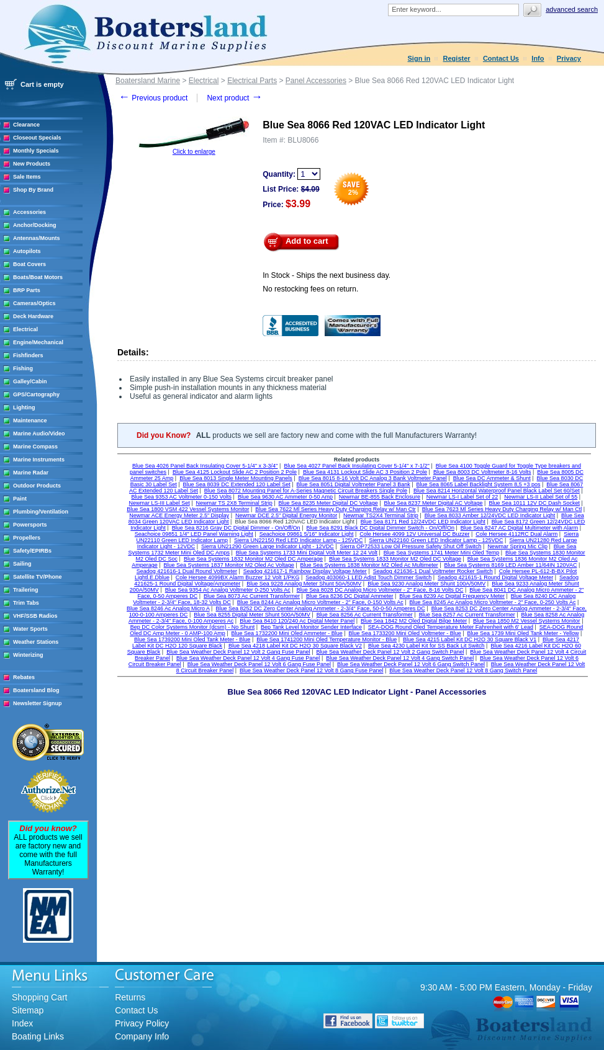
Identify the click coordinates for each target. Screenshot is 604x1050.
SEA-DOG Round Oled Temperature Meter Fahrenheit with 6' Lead (450, 627)
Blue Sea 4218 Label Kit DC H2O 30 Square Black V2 (295, 646)
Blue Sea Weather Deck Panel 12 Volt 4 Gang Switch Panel (400, 658)
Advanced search (572, 9)
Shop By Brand (33, 190)
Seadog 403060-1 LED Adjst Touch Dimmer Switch (368, 577)
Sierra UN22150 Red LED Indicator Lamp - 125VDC (298, 540)
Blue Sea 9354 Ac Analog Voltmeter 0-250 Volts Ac (228, 590)
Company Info (142, 1036)
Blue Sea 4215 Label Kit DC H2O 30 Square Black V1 (469, 639)
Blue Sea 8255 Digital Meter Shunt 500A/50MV (252, 615)
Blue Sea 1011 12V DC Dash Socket (534, 503)
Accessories (29, 212)
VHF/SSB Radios (35, 616)
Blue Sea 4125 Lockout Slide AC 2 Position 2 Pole (235, 472)
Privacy (569, 58)
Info (537, 58)
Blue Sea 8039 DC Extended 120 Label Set (237, 484)
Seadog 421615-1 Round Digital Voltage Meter (495, 577)
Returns (130, 997)
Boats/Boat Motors (38, 277)
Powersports (30, 525)
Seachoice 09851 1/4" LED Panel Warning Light (194, 534)
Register (457, 58)
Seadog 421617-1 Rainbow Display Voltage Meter (305, 571)
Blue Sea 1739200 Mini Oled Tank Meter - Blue (192, 639)
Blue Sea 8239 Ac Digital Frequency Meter (452, 596)
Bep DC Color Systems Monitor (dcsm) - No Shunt (192, 627)
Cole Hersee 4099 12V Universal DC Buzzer (414, 534)
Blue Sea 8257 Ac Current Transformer (467, 615)
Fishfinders (28, 355)
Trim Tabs (26, 603)
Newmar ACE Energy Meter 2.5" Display (179, 515)
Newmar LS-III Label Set (159, 503)
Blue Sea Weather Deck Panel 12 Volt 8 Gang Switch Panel (463, 670)
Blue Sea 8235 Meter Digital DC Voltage (328, 503)
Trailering (25, 590)
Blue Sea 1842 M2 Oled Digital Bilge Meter (414, 621)
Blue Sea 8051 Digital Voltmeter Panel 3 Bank (353, 484)
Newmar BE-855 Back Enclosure (379, 497)
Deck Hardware (33, 316)
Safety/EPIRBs (32, 551)
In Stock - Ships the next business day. (326, 275)
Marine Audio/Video (39, 433)
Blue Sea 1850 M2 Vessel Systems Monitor (526, 621)
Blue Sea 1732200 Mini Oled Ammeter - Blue (287, 633)
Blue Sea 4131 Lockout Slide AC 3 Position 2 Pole (365, 472)
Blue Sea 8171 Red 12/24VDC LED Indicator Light (423, 521)
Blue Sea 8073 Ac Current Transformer (252, 596)
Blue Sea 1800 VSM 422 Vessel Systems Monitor (188, 509)
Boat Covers (29, 264)
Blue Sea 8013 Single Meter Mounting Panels (235, 478)
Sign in (419, 58)
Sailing (22, 564)
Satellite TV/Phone (37, 577)
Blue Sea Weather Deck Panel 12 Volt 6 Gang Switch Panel (411, 664)
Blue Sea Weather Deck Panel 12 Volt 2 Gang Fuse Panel (238, 652)
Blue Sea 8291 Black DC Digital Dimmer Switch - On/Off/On (380, 528)
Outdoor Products (37, 486)
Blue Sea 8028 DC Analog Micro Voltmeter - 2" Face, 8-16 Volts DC (380, 590)
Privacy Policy (142, 1023)
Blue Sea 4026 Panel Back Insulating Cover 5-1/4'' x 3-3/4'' (205, 466)
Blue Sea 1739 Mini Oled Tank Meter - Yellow (523, 633)
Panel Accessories (316, 80)
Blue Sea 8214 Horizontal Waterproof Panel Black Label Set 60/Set (496, 490)
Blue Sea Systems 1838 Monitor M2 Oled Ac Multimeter (369, 565)
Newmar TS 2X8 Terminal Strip (234, 503)
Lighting (24, 407)
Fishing (23, 368)
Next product (234, 98)
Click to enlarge (194, 151)
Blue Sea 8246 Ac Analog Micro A (168, 608)
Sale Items (27, 177)
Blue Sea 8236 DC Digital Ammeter (350, 596)
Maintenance (30, 420)
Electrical (25, 329)
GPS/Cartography (36, 394)
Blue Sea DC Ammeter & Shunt (492, 478)
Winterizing (28, 655)
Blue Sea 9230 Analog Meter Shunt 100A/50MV (426, 584)
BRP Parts (26, 290)
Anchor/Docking (34, 225)
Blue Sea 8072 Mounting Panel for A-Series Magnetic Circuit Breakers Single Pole (305, 490)
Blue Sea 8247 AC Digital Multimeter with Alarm (520, 528)
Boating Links (38, 1036)
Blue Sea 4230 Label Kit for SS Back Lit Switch (426, 646)
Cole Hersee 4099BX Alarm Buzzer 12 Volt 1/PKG (238, 577)
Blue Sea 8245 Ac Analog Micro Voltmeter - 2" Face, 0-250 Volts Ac (493, 602)
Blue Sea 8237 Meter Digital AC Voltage (433, 503)
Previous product (153, 98)
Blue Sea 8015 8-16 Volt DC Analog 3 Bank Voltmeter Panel (373, 478)
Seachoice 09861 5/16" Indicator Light (306, 534)
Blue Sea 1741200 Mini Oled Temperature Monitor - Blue (326, 639)
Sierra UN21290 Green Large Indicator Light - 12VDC (267, 546)
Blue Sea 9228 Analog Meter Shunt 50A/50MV (303, 584)
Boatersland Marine (147, 80)
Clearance (26, 125)
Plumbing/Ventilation (40, 512)
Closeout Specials (37, 138)
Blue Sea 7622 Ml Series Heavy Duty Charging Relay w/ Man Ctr (335, 509)
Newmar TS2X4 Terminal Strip (380, 515)
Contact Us (501, 58)
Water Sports (30, 629)
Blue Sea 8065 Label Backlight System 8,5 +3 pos (479, 484)
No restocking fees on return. (310, 289)
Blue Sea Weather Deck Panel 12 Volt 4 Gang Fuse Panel (248, 658)
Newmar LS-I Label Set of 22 (462, 497)
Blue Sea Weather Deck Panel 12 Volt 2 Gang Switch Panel (390, 652)
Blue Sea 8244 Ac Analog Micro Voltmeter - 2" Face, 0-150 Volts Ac (320, 602)
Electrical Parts (252, 80)
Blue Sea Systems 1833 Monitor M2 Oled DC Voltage (395, 559)
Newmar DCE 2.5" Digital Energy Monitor (286, 515)
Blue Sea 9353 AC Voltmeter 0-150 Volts (181, 497)
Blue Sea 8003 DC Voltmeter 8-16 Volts (482, 472)
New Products (31, 164)
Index (22, 1023)
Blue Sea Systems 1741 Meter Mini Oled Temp (441, 552)
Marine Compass (35, 446)
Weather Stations (35, 642)
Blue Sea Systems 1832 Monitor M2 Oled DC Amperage (253, 559)
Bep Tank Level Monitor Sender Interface (311, 627)
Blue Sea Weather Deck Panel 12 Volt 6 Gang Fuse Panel (259, 664)
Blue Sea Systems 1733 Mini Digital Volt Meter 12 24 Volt (306, 552)
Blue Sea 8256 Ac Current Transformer (365, 615)
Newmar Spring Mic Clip (517, 546)
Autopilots (27, 251)
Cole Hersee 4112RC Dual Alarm (516, 534)
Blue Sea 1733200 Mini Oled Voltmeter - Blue (405, 633)
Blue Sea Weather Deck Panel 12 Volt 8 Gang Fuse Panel (311, 670)
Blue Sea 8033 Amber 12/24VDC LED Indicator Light (490, 515)
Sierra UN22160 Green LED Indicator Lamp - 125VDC (436, 540)
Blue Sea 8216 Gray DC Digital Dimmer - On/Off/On (236, 528)
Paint (20, 499)
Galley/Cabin (30, 381)
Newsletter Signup (37, 703)
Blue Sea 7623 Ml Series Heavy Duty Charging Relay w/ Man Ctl (502, 509)
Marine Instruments (39, 459)
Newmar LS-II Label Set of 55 (540, 497)
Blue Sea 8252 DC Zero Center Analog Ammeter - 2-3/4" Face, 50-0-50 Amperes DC (320, 608)
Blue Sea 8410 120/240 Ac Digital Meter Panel (297, 621)
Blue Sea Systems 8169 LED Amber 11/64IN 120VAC (510, 565)
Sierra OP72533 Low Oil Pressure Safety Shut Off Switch (411, 546)
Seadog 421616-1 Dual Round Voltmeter (187, 571)
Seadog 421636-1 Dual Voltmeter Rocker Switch (433, 571)
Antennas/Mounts (36, 238)
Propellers (26, 538)
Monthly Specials (36, 151)
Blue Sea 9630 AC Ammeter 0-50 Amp (285, 497)
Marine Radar (30, 472)
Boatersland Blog (36, 690)
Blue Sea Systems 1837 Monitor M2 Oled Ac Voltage (229, 565)
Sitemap (27, 1010)
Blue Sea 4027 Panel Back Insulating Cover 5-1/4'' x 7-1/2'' (357, 466)
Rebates (24, 677)
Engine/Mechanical (38, 342)
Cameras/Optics (34, 303)
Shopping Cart (40, 997)
